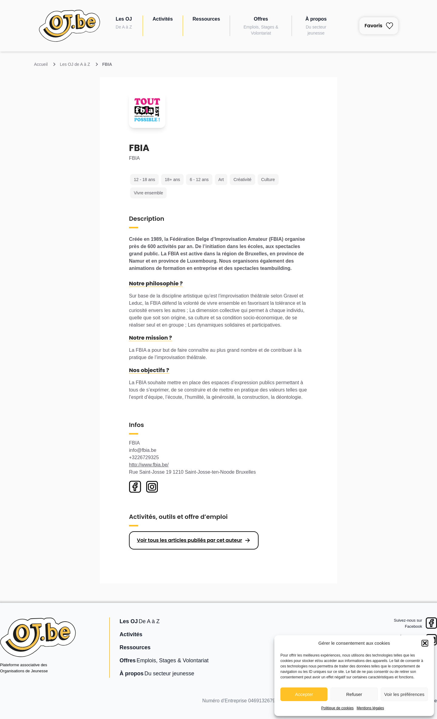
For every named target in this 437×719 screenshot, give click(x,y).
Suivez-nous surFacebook (408, 623)
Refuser (354, 694)
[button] (425, 643)
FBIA (107, 64)
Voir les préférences (404, 694)
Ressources (206, 19)
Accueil (41, 64)
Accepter (304, 694)
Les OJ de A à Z (75, 64)
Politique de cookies (337, 708)
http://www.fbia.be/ (149, 464)
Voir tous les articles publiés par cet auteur (189, 540)
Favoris (378, 25)
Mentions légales (370, 708)
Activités (163, 19)
